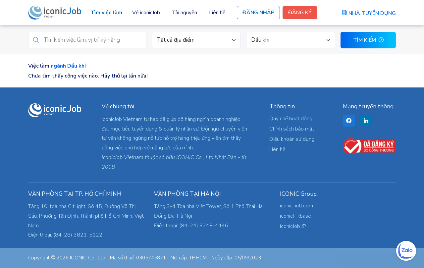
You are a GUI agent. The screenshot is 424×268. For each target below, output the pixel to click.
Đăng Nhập (258, 12)
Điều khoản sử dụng (291, 139)
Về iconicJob (146, 12)
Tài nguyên (184, 12)
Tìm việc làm (106, 12)
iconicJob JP (293, 226)
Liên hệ (217, 12)
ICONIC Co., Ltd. (88, 257)
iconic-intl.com (296, 205)
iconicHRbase (295, 216)
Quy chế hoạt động (290, 118)
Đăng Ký (300, 12)
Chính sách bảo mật (291, 129)
